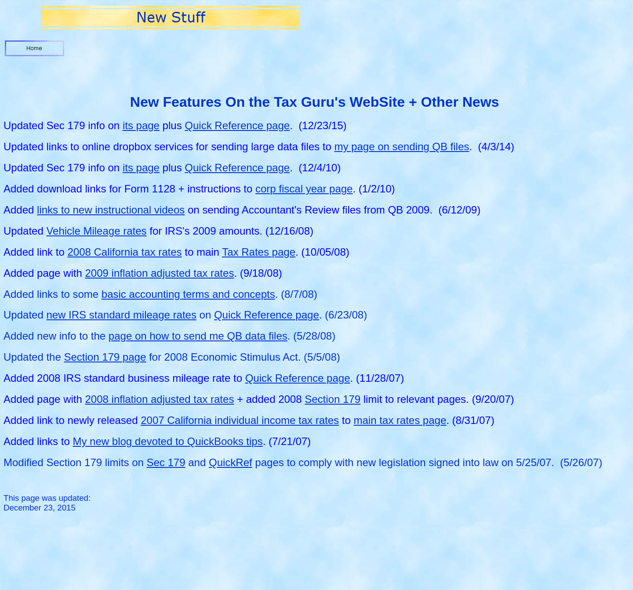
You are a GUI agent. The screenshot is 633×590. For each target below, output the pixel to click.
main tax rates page (399, 420)
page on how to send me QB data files (198, 336)
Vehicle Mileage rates (96, 231)
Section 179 (332, 399)
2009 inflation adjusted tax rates (159, 273)
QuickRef (230, 462)
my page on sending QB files (401, 146)
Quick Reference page (237, 125)
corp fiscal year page (304, 189)
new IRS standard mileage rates (121, 315)
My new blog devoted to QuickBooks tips (167, 441)
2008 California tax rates (124, 252)
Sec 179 (166, 462)
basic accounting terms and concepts (188, 294)
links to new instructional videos (111, 210)
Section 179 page (105, 357)
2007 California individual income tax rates (240, 420)
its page (141, 125)
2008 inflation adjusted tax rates (159, 399)
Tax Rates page (258, 252)
